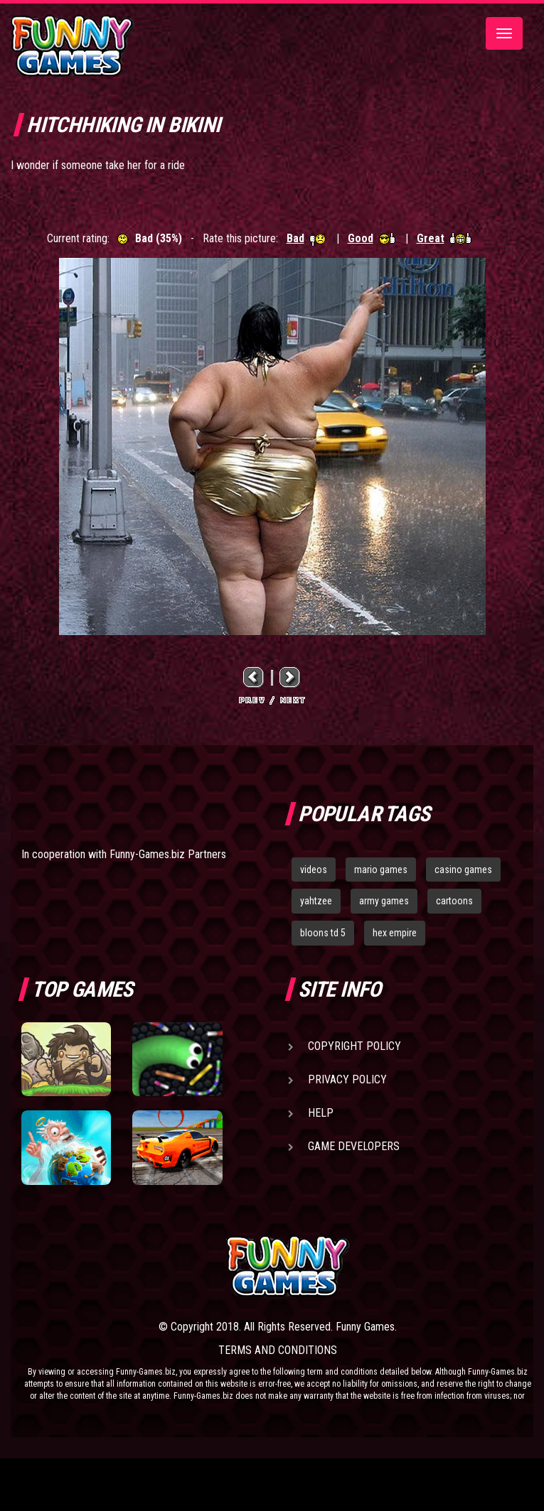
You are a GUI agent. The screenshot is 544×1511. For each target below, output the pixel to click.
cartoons (454, 900)
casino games (463, 869)
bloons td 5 (323, 932)
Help (321, 1113)
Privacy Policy (347, 1079)
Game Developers (354, 1146)
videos (313, 869)
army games (384, 900)
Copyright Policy (354, 1046)
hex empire (395, 932)
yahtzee (316, 900)
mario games (380, 869)
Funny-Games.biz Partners (168, 854)
